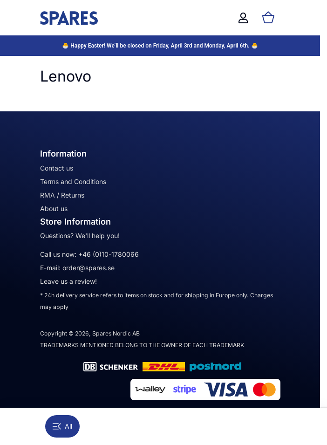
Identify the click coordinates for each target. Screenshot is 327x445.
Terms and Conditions (73, 181)
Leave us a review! (68, 281)
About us (54, 208)
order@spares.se (88, 268)
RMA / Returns (62, 195)
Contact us (56, 168)
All (62, 426)
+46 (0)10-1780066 (108, 254)
